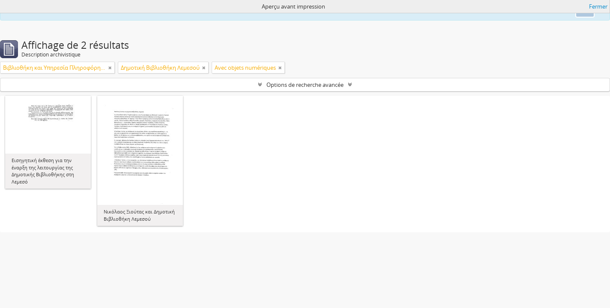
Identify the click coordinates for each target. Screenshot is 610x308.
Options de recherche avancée (305, 85)
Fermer (598, 6)
